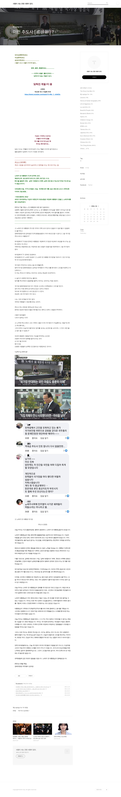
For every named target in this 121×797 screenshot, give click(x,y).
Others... (84, 149)
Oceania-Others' (86, 139)
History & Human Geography (90, 101)
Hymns (83, 117)
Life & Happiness (86, 104)
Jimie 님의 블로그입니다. (22, 752)
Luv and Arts (85, 107)
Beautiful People (87, 110)
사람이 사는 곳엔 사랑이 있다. (23, 4)
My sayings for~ (19, 683)
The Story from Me (87, 91)
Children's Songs (86, 120)
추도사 (17, 162)
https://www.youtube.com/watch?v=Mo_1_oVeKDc (42, 94)
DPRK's (83, 126)
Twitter (90, 185)
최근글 (82, 168)
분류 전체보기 (86, 88)
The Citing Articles (88, 145)
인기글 (87, 168)
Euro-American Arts (87, 136)
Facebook (83, 185)
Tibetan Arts (85, 130)
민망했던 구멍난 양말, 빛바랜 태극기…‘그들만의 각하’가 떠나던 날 (32, 687)
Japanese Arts (86, 133)
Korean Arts (85, 123)
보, (81, 161)
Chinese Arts (85, 142)
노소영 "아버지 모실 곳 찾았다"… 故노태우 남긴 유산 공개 (30, 689)
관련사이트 (99, 789)
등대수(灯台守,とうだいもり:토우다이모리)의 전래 (28, 693)
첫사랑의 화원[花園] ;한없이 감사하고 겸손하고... (28, 695)
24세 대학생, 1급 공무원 (22, 691)
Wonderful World (87, 114)
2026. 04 (94, 206)
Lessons (84, 98)
